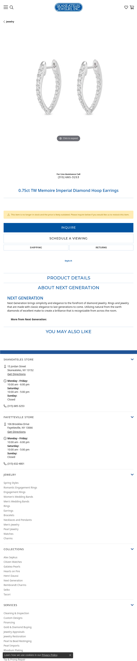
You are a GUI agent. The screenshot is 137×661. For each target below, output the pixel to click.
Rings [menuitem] (7, 506)
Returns (101, 247)
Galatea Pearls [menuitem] (12, 566)
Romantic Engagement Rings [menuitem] (20, 487)
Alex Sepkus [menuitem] (10, 557)
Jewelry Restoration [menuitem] (15, 636)
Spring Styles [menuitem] (11, 482)
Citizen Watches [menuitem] (13, 562)
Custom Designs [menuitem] (13, 617)
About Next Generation (68, 287)
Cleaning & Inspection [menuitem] (16, 613)
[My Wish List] (126, 7)
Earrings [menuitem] (8, 510)
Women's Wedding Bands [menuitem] (18, 496)
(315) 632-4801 (15, 463)
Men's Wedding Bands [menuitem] (16, 501)
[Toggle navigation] (6, 7)
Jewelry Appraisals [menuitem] (14, 631)
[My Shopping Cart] (131, 7)
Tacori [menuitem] (7, 594)
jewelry (10, 21)
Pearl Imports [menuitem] (11, 645)
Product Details (68, 277)
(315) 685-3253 (68, 177)
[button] (68, 359)
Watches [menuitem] (8, 533)
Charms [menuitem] (8, 538)
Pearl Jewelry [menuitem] (11, 529)
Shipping (36, 247)
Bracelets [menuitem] (9, 515)
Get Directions (16, 374)
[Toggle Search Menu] (11, 7)
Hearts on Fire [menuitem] (12, 571)
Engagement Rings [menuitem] (14, 492)
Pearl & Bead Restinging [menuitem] (18, 641)
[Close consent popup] (70, 655)
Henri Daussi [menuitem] (11, 575)
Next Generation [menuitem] (13, 580)
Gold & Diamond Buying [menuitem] (18, 627)
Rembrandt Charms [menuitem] (15, 585)
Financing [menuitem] (9, 622)
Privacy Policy (49, 655)
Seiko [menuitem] (7, 589)
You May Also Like (68, 331)
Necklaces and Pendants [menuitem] (18, 520)
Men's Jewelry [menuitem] (11, 524)
